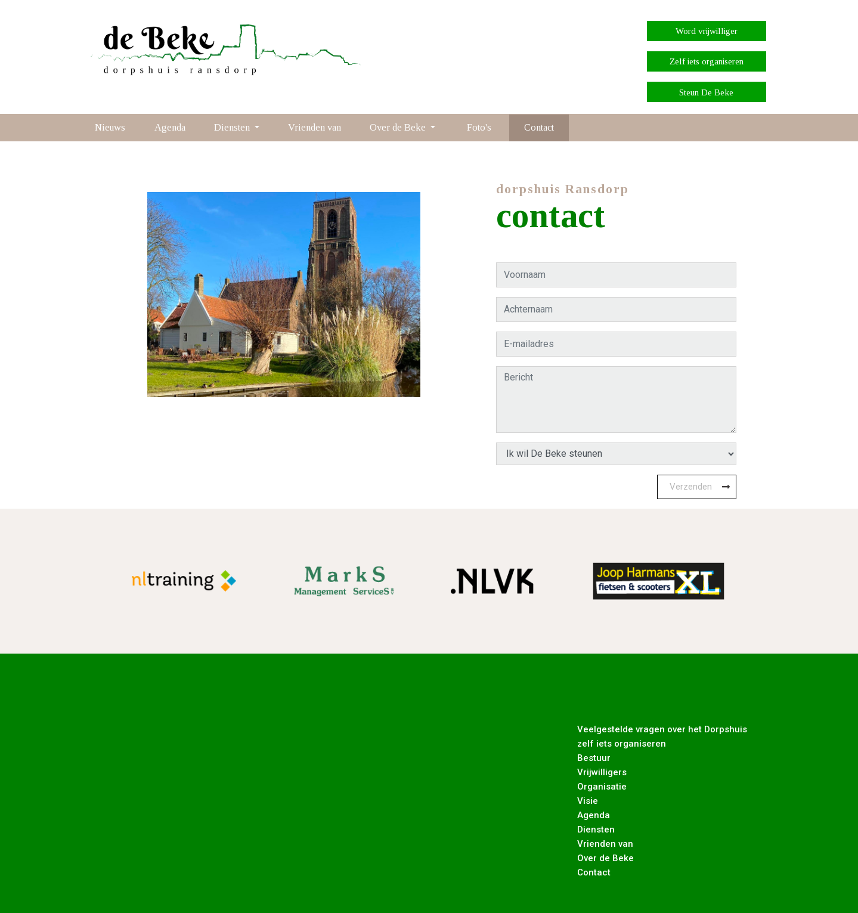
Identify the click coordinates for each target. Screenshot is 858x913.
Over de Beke (605, 858)
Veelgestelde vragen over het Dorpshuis (662, 729)
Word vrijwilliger (707, 31)
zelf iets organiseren (621, 743)
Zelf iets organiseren (707, 61)
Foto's (479, 127)
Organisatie (602, 786)
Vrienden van (314, 127)
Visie (587, 801)
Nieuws (110, 127)
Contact (539, 127)
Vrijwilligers (602, 772)
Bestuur (594, 758)
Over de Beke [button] (399, 127)
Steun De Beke (706, 92)
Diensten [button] (233, 127)
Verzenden (691, 486)
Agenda (169, 127)
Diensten (596, 829)
